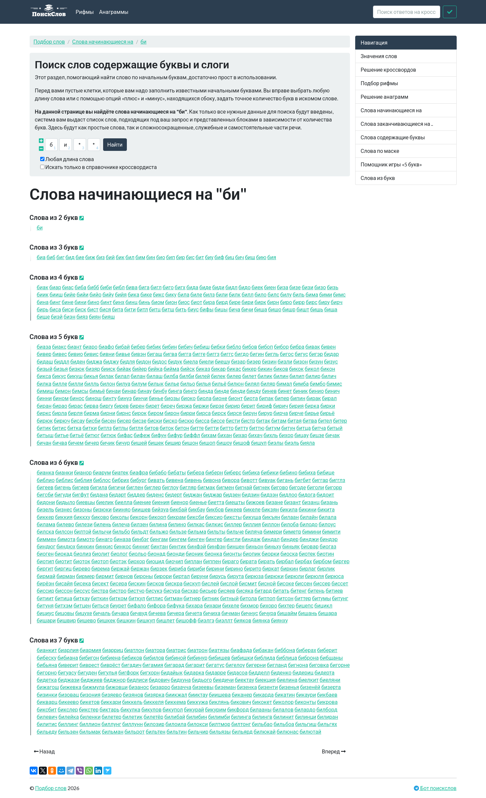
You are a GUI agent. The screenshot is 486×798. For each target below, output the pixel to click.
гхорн (150, 672)
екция (265, 680)
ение (142, 502)
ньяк (291, 546)
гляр (188, 487)
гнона (298, 665)
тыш (45, 435)
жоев (255, 502)
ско (170, 420)
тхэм (63, 605)
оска (289, 553)
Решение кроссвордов (388, 69)
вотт (249, 480)
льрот (135, 731)
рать (266, 561)
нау (144, 391)
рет (152, 405)
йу (108, 294)
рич (280, 405)
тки (89, 428)
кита (325, 509)
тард (263, 590)
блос (102, 480)
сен (108, 420)
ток (167, 428)
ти (130, 309)
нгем (177, 539)
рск (219, 413)
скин (137, 583)
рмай (46, 576)
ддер (136, 494)
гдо (242, 354)
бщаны (331, 657)
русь (217, 576)
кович (241, 702)
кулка (130, 709)
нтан (159, 546)
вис (91, 354)
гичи (116, 487)
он (171, 302)
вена (175, 480)
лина (158, 524)
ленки (90, 716)
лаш (155, 376)
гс (45, 494)
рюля (314, 576)
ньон (254, 546)
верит (68, 665)
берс (233, 472)
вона (212, 480)
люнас (288, 731)
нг (55, 302)
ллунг (111, 724)
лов (153, 657)
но (93, 302)
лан (137, 376)
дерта (324, 672)
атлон (134, 650)
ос (184, 302)
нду (253, 391)
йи (82, 294)
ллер (233, 524)
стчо (136, 590)
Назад (44, 751)
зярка (154, 694)
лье (172, 383)
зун (316, 361)
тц (154, 309)
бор (281, 346)
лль (91, 383)
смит (248, 583)
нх (119, 302)
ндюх (65, 546)
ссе (218, 420)
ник (300, 391)
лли (75, 383)
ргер (341, 561)
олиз (82, 553)
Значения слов (379, 56)
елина (287, 680)
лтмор (219, 724)
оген (45, 553)
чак (332, 435)
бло (233, 346)
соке (285, 583)
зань (329, 502)
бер (138, 346)
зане (274, 502)
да (192, 287)
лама (46, 524)
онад (157, 553)
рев (121, 405)
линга (241, 716)
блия (83, 480)
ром (155, 413)
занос (139, 687)
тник (210, 598)
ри (247, 302)
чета (193, 613)
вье (123, 354)
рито (252, 568)
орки (270, 553)
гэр (316, 354)
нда (206, 391)
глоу (170, 487)
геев (45, 487)
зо (320, 287)
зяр (93, 368)
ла (183, 294)
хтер (286, 605)
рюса (334, 576)
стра (99, 590)
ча (234, 309)
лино (177, 524)
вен (328, 346)
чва (59, 442)
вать (156, 480)
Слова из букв (378, 178)
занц (311, 502)
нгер (214, 539)
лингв (262, 716)
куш (75, 376)
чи (247, 309)
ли (222, 294)
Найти (115, 144)
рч (337, 302)
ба (80, 287)
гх (180, 287)
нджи (309, 539)
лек (218, 376)
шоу (224, 442)
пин (297, 398)
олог (119, 553)
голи (315, 487)
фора (156, 605)
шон (190, 442)
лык (155, 383)
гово (279, 487)
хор (286, 435)
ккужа (197, 702)
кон (327, 368)
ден (77, 361)
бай (122, 346)
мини (311, 531)
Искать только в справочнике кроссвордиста (101, 167)
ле (196, 294)
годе (297, 487)
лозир (154, 724)
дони (46, 502)
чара (120, 613)
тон (182, 428)
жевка (70, 687)
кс (158, 294)
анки (64, 472)
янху (279, 620)
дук (175, 361)
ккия (63, 517)
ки (270, 472)
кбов (215, 509)
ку (171, 294)
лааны (261, 709)
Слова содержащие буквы (393, 137)
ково (100, 517)
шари (46, 620)
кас (234, 368)
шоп (207, 442)
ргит (45, 568)
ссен (303, 583)
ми (325, 294)
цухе (83, 613)
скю (186, 420)
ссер (321, 583)
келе (252, 509)
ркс (44, 413)
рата (248, 561)
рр (299, 302)
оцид (155, 561)
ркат (270, 568)
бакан (263, 650)
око (188, 398)
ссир (45, 590)
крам (176, 517)
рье (311, 413)
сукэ (154, 590)
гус (301, 354)
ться (100, 605)
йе (69, 294)
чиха (211, 613)
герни (256, 665)
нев (269, 391)
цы (221, 309)
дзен (232, 494)
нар (129, 391)
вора (231, 480)
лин (281, 376)
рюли (294, 576)
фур (175, 435)
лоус (327, 524)
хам (208, 435)
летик (133, 716)
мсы (80, 391)
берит (327, 650)
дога (306, 494)
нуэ (125, 398)
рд (222, 302)
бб (93, 287)
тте (197, 428)
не (67, 302)
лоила (175, 724)
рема (100, 568)
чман (230, 613)
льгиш (306, 724)
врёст (110, 665)
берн (214, 472)
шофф (186, 620)
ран (44, 405)
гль (272, 354)
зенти (268, 687)
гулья (107, 672)
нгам (159, 539)
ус (193, 309)
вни (107, 354)
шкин (126, 620)
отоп (100, 561)
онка (213, 553)
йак (124, 368)
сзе (139, 420)
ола (204, 398)
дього (202, 680)
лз (209, 294)
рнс (123, 413)
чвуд (139, 613)
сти (233, 420)
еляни (330, 680)
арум (102, 472)
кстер (89, 709)
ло (261, 294)
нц (132, 302)
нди (237, 391)
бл (119, 287)
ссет (339, 583)
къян (271, 517)
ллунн (132, 724)
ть (180, 309)
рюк (45, 420)
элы (275, 442)
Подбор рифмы (379, 83)
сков (155, 583)
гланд (277, 665)
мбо (318, 383)
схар (190, 590)
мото (85, 539)
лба (170, 376)
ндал (271, 539)
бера (195, 472)
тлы (120, 428)
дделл (259, 672)
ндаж (251, 539)
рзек (158, 568)
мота (66, 539)
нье (156, 398)
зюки (102, 509)
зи (307, 287)
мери (272, 531)
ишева (220, 694)
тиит (45, 598)
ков (280, 368)
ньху (272, 546)
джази (69, 680)
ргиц (62, 568)
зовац (68, 694)
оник (195, 553)
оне (220, 398)
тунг (340, 598)
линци (305, 716)
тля (136, 428)
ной (175, 657)
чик (107, 442)
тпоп (266, 598)
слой (229, 583)
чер (92, 442)
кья (91, 376)
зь (332, 287)
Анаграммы (114, 12)
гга (184, 354)
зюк (77, 368)
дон (143, 361)
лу (286, 294)
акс (59, 346)
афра (138, 472)
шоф (241, 442)
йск (187, 368)
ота (251, 398)
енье (198, 502)
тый (334, 428)
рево (81, 568)
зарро (160, 687)
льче (235, 531)
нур (197, 657)
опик (252, 553)
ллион (89, 724)
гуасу (67, 672)
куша (252, 517)
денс (155, 494)
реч (167, 405)
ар (55, 287)
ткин (99, 598)
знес (63, 509)
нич (332, 391)
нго (190, 391)
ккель (132, 702)
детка (47, 680)
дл (231, 287)
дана (99, 494)
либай (174, 716)
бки (218, 346)
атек (120, 472)
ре (235, 302)
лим (219, 716)
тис (59, 428)
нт (106, 302)
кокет (262, 702)
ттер (303, 598)
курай (194, 709)
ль (298, 294)
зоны (82, 509)
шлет (165, 620)
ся (105, 309)
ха (307, 472)
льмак (90, 731)
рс (311, 302)
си (68, 309)
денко (281, 672)
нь (144, 302)
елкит (309, 680)
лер (234, 376)
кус (59, 376)
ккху (81, 517)
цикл (323, 605)
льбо (121, 531)
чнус (249, 613)
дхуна (181, 680)
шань (307, 613)
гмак (206, 487)
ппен (212, 561)
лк (235, 294)
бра (297, 346)
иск (108, 368)
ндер (290, 539)
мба (301, 383)
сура (172, 590)
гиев (80, 487)
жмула (93, 687)
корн (139, 517)
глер (152, 487)
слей (210, 583)
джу (111, 361)
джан (192, 494)
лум (139, 383)
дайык (172, 672)
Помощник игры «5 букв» (391, 164)
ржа (184, 405)
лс (273, 294)
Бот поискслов (437, 788)
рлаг (307, 568)
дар (331, 354)
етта (216, 502)
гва (170, 354)
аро (90, 346)
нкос (122, 546)
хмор (249, 605)
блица (286, 657)
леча (121, 524)
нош (93, 398)
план (193, 561)
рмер (85, 576)
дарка (194, 672)
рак (313, 398)
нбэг (140, 539)
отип (45, 561)
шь (316, 309)
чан (44, 442)
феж (142, 435)
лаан (290, 517)
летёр (153, 716)
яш (108, 316)
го (168, 287)
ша (260, 309)
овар (310, 546)
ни (80, 302)
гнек (261, 487)
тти (212, 428)
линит (283, 716)
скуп (192, 583)
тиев (334, 590)
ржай (120, 568)
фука (176, 605)
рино (234, 568)
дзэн (269, 494)
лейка (68, 716)
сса (202, 420)
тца (303, 428)
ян (95, 316)
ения (161, 502)
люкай (265, 731)
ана (67, 657)
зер (253, 361)
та (117, 309)
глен (134, 487)
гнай (243, 487)
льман (113, 731)
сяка (244, 590)
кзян (270, 509)
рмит (105, 576)
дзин (251, 494)
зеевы (203, 687)
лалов (282, 709)
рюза (254, 576)
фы (207, 309)
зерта (331, 687)
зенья (289, 687)
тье (62, 435)
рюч (62, 420)
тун (288, 428)
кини (307, 509)
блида (264, 657)
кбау (196, 509)
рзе (217, 405)
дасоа (237, 672)
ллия (252, 524)
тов (151, 428)
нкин (85, 546)
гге (199, 354)
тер (340, 420)
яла (307, 442)
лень (102, 524)
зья (60, 368)
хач (255, 435)
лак (106, 376)
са (55, 309)
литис (47, 724)
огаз (328, 546)
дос (159, 361)
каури (306, 694)
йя (121, 294)
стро (118, 590)
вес (59, 354)
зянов (133, 694)
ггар (320, 480)
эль (291, 442)
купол (172, 709)
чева (157, 613)
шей (139, 442)
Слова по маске (380, 151)
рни (107, 413)
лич (328, 376)
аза (44, 346)
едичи (223, 680)
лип (296, 376)
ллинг (68, 724)
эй (57, 316)
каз (203, 368)
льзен (68, 731)
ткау (81, 598)
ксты (233, 517)
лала (327, 517)
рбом (322, 561)
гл (156, 287)
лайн (309, 517)
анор (83, 472)
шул (259, 442)
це (325, 472)
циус (45, 613)
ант (75, 346)
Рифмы (85, 12)
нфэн (216, 546)
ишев (141, 509)
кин (265, 368)
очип (174, 561)
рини (215, 568)
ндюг (46, 546)
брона (308, 657)
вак (312, 346)
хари (212, 605)
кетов (90, 702)
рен (137, 405)
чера (175, 613)
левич (47, 716)
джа (94, 361)
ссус (81, 590)
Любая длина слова (69, 159)
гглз (337, 480)
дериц (303, 672)
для (127, 361)
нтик (177, 546)
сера (118, 583)
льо (187, 383)
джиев (92, 680)
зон (300, 361)
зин (269, 361)
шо (274, 309)
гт (303, 480)
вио (75, 354)
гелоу (235, 665)
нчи (140, 398)
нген (195, 539)
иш (56, 294)
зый (45, 368)
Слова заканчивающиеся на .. (397, 124)
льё (219, 383)
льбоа (283, 724)
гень (62, 487)
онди (175, 553)
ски (154, 420)
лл (247, 294)
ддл (62, 361)
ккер (45, 517)
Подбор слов (49, 41)
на (43, 302)
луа (123, 383)
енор (179, 502)
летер (111, 716)
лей (202, 376)
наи (113, 391)
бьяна (47, 665)
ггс (227, 354)
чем (76, 442)
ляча (253, 531)
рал (329, 398)
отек (307, 553)
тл (142, 309)
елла (123, 502)
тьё (77, 435)
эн (69, 316)
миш (45, 391)
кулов (151, 709)
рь (43, 309)
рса (203, 413)
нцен (235, 546)
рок (139, 413)
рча (280, 413)
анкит (47, 650)
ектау (244, 680)
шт (303, 309)
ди (218, 287)
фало (137, 605)
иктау (198, 694)
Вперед (334, 751)
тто (227, 428)
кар (218, 368)
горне (340, 665)
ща (330, 309)
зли (284, 361)
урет (118, 605)
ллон (271, 524)
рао (59, 405)
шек (156, 442)
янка (261, 620)
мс (339, 294)
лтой (82, 531)
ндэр (328, 539)
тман (173, 598)
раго (230, 561)
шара (327, 613)
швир (66, 620)
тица (63, 598)
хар (240, 435)
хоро (268, 605)
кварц (47, 702)
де (205, 287)
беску (47, 657)
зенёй (310, 687)
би (144, 41)
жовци (116, 687)
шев (219, 657)
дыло (65, 502)
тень (316, 590)
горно (47, 672)
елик (105, 502)
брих (120, 480)
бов (249, 346)
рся (234, 413)
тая (294, 420)
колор (283, 702)
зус (331, 361)
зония (90, 694)
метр (292, 531)
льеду (47, 731)
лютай (310, 731)
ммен (46, 539)
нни (44, 398)
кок (296, 368)
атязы (219, 650)
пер (281, 398)
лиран (327, 716)
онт (235, 398)
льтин (176, 731)
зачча (181, 687)
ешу (222, 361)
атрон (197, 650)
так (263, 420)
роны (143, 576)
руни (199, 576)
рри (187, 413)
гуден (87, 672)
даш (45, 361)
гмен (225, 487)
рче (296, 413)
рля (75, 413)
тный (229, 598)
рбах (303, 561)
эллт (224, 620)
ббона (284, 650)
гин (257, 354)
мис (334, 383)
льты (216, 531)
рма (92, 413)
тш (167, 309)
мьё (97, 391)
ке (146, 294)
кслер (68, 709)
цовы (64, 613)
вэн (138, 354)
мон (63, 391)
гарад (174, 665)
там (278, 420)
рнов (124, 576)
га (143, 287)
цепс (305, 605)
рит (248, 405)
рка (312, 405)
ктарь (110, 709)
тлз (105, 428)
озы (172, 398)
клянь (219, 702)
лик (265, 376)
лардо (305, 709)
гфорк (128, 672)
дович (159, 680)
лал (122, 376)
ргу (106, 405)
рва (91, 405)
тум (273, 428)
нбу (160, 391)
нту (109, 398)
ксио (214, 517)
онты (232, 553)
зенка (247, 687)
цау (301, 435)
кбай (178, 509)
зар (238, 361)
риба (177, 568)
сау (78, 420)
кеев (233, 509)
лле (59, 383)
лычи (101, 531)
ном (61, 398)
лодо (309, 524)
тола (248, 598)
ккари (111, 702)
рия (296, 405)
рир (232, 405)
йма (171, 368)
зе (295, 287)
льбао (262, 724)
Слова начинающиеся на (102, 41)
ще (43, 316)
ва (132, 287)
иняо (121, 509)
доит (325, 494)
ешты (235, 502)
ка (133, 294)
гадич (131, 665)
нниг (141, 546)
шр (289, 309)
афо (106, 346)
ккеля (153, 702)
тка (74, 428)
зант (292, 502)
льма (196, 531)
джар (212, 494)
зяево (111, 694)
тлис (154, 598)
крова (327, 702)
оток (81, 561)
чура (267, 613)
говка (319, 665)
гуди (62, 494)
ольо (138, 553)
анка (45, 472)
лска (45, 531)
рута (235, 576)
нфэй (196, 546)
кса (44, 376)
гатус (215, 665)
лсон (64, 531)
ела (190, 361)
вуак (267, 480)
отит (63, 561)
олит (101, 553)
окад (63, 553)
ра (209, 302)
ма (311, 294)
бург (138, 480)
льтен (155, 731)
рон (171, 413)
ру (323, 302)
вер (44, 354)
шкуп (146, 620)
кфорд (238, 709)
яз (82, 316)
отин (325, 553)
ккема (175, 702)
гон (89, 657)
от (196, 302)
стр (248, 420)
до (245, 287)
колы (119, 517)
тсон (285, 598)
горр (333, 487)
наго (104, 539)
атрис (176, 650)
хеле (230, 605)
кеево (68, 702)
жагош (48, 687)
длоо (288, 494)
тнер (192, 598)
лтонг (241, 724)
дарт (117, 494)
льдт (140, 531)
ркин (289, 568)
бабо (157, 472)
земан (225, 687)
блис (64, 480)
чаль (101, 613)
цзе (317, 435)
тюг (92, 435)
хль (271, 435)
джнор (114, 680)
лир (312, 376)
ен (270, 287)
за (282, 287)
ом (157, 302)
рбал (285, 561)
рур (265, 413)
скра (174, 583)
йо (95, 294)
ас (67, 287)
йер (139, 368)
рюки (274, 576)
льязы (220, 731)
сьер (207, 590)
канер (242, 694)
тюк (108, 435)
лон (107, 383)
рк (260, 302)
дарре (215, 672)
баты (177, 472)
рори (163, 576)
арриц (112, 650)
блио (46, 480)
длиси (137, 680)
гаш (154, 354)
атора (155, 650)
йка (155, 368)
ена (110, 657)
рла (59, 413)
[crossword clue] (406, 12)
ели (206, 361)
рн (273, 302)
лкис (214, 524)
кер (249, 368)
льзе (178, 531)
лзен (139, 524)
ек (257, 287)
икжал (176, 694)
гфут (80, 494)
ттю (256, 428)
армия (90, 650)
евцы (85, 502)
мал (284, 383)
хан (224, 435)
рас (75, 405)
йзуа (160, 509)
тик (44, 428)
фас (125, 435)
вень (193, 480)
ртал (181, 576)
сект (100, 583)
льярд (242, 731)
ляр (268, 383)
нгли (232, 539)
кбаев (327, 694)
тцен (82, 605)
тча (319, 428)
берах (306, 650)
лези (84, 524)
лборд (326, 709)
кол (312, 368)
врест (89, 665)
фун (158, 435)
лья (203, 383)
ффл (192, 435)
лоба (290, 524)
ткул (137, 598)
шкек (106, 620)
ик (43, 294)
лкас (196, 524)
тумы (321, 598)
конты (305, 702)
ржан (139, 568)
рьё (327, 413)
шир (173, 442)
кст (47, 709)
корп (157, 517)
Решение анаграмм (385, 96)
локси (197, 724)
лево (65, 524)
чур (123, 442)
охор (136, 561)
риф (264, 405)
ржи (201, 405)
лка (44, 383)
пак (266, 398)
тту (241, 428)
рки (327, 405)
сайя (64, 583)
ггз (213, 354)
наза (122, 539)
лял (252, 383)
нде (221, 391)
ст (93, 309)
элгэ (206, 620)
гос (287, 354)
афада (241, 650)
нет (285, 391)
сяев (226, 590)
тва (309, 420)
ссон (63, 590)
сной (267, 583)
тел (325, 420)
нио (316, 391)
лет (249, 376)
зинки (47, 694)
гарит (195, 665)
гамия (152, 665)
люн (235, 383)
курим (215, 709)
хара (194, 605)
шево (86, 620)
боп (265, 346)
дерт (173, 494)
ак (42, 287)
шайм (287, 613)
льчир (198, 731)
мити (331, 531)
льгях (327, 724)
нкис (104, 546)
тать (281, 590)
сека (82, 583)
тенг (298, 590)
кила (289, 509)
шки (242, 657)
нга (175, 391)
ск (80, 309)
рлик (326, 568)
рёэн (45, 583)
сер (124, 420)
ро (286, 302)
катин (285, 694)
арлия (68, 650)
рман (65, 576)
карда (263, 694)
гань (285, 480)
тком (118, 598)
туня (45, 605)
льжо (159, 531)
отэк (118, 561)
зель (45, 509)
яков (242, 620)
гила (98, 487)
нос (77, 398)
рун (250, 413)
